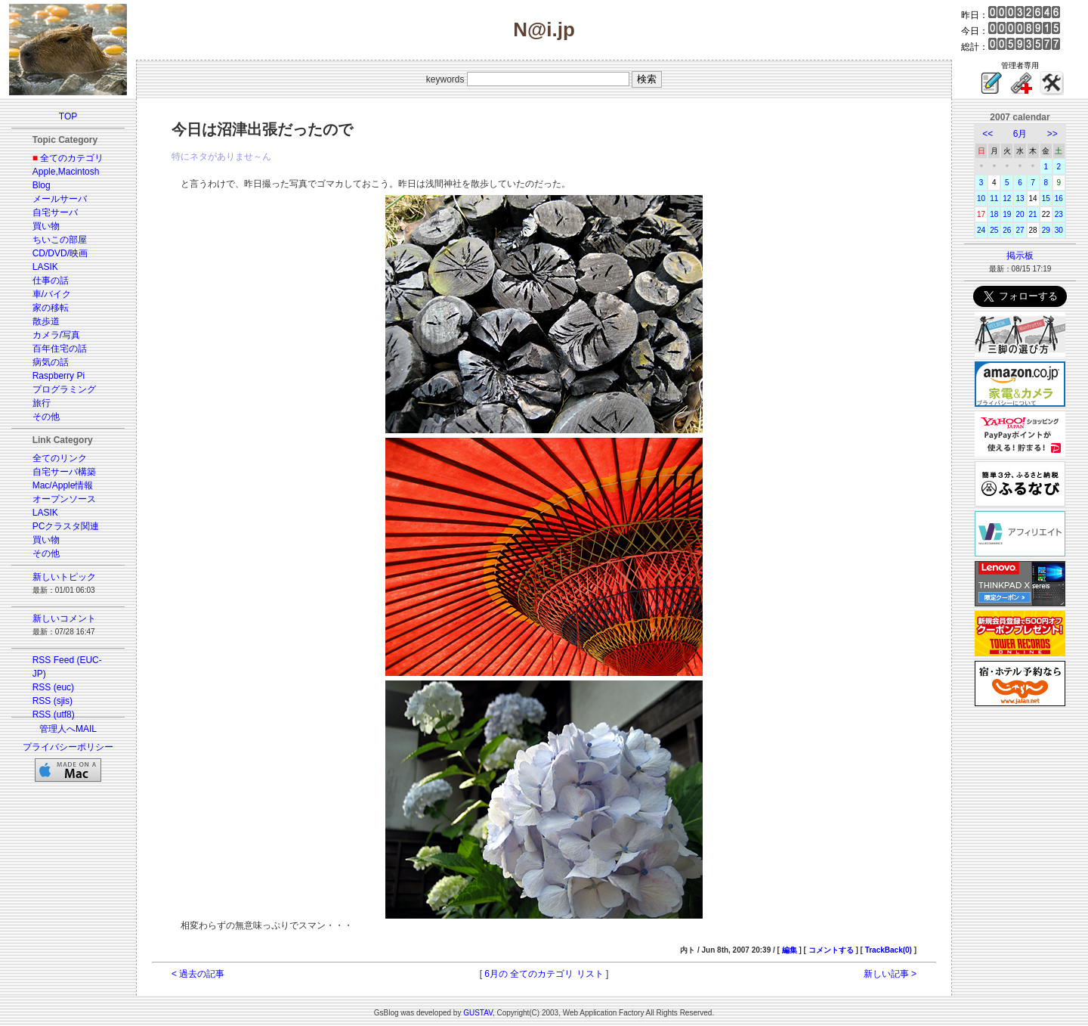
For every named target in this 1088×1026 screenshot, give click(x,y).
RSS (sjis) (52, 701)
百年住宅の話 (59, 348)
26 (1007, 230)
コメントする (831, 950)
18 (994, 214)
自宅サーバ (55, 212)
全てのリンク (59, 458)
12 (1007, 198)
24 (981, 230)
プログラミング (64, 389)
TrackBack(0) (888, 950)
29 (1046, 230)
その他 (46, 416)
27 (1019, 230)
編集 (789, 950)
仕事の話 (50, 280)
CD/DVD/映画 (60, 253)
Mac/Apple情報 (63, 485)
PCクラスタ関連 (66, 526)
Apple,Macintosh (66, 171)
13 (1019, 198)
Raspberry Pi (58, 375)
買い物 (46, 226)
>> (1052, 134)
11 (994, 198)
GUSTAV (478, 1013)
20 (1019, 214)
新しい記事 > (890, 974)
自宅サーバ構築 (64, 472)
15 (1046, 198)
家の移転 (50, 307)
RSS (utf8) (53, 714)
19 (1007, 214)
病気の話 (50, 362)
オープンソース (64, 499)
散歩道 (46, 321)
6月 (1020, 134)
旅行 (41, 403)
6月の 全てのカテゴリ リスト (543, 974)
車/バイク (51, 294)
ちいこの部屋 (59, 239)
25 (994, 230)
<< (987, 134)
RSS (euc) (53, 687)
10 (981, 198)
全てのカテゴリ (72, 158)
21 (1033, 214)
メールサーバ (59, 199)
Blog (41, 185)
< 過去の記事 (198, 974)
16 (1059, 198)
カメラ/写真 (56, 335)
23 (1059, 214)
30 (1059, 230)
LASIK (45, 267)
